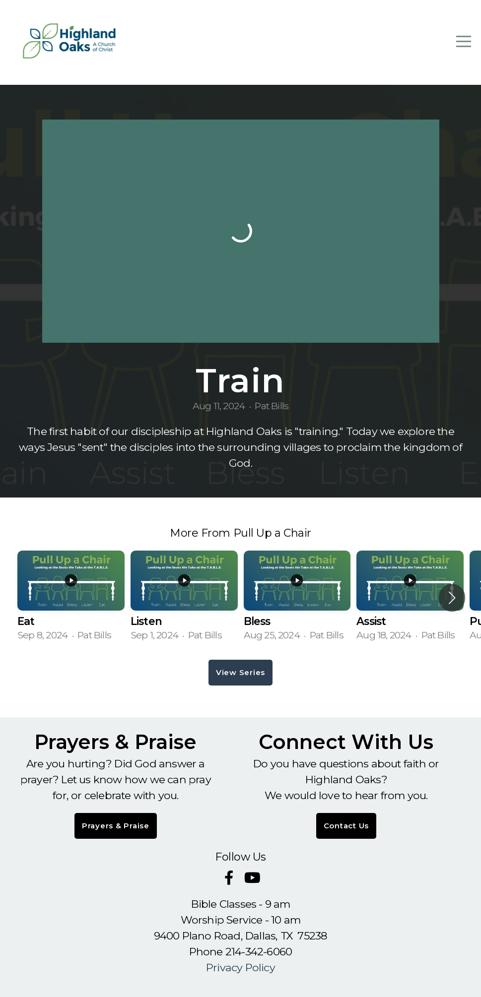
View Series (240, 672)
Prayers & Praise (115, 825)
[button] (452, 598)
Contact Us (346, 825)
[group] (71, 598)
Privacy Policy (240, 967)
